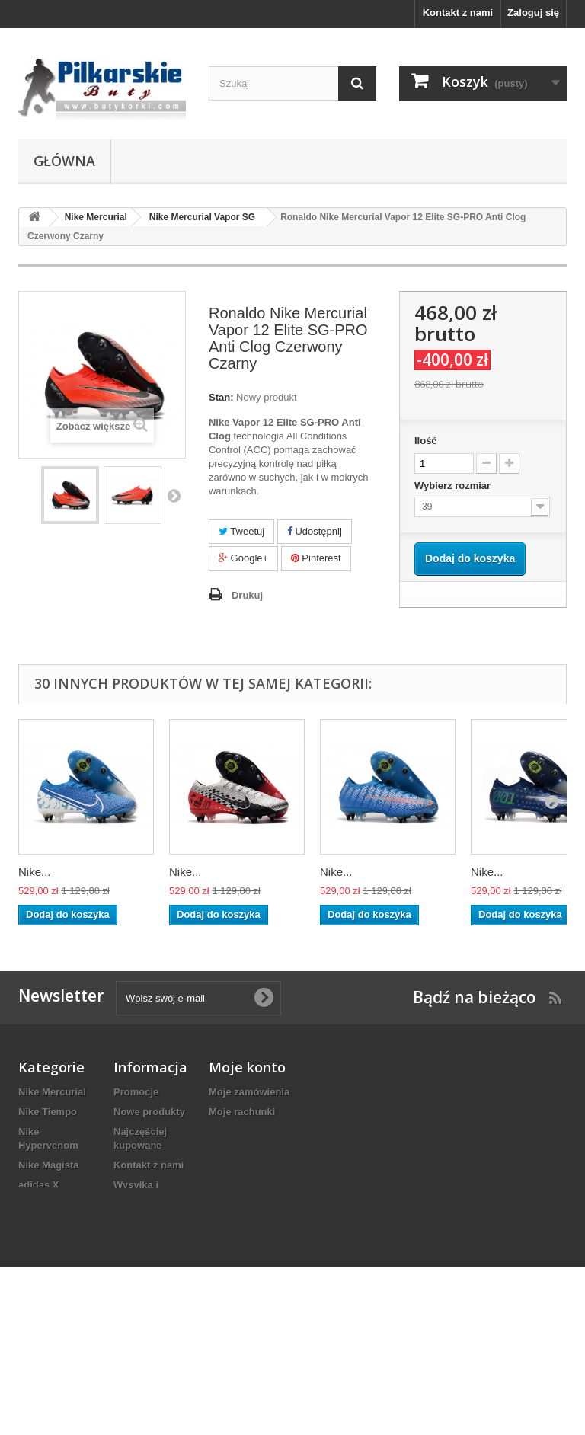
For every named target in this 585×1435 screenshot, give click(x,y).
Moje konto (247, 1067)
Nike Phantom (51, 1204)
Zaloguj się (533, 12)
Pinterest (316, 558)
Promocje (135, 1092)
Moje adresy (237, 1131)
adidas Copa (47, 1311)
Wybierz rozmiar (454, 485)
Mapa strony (142, 1338)
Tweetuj (241, 531)
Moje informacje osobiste (268, 1151)
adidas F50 (43, 1331)
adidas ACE (45, 1258)
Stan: (221, 397)
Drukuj (247, 595)
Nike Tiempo (47, 1111)
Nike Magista (48, 1165)
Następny (173, 495)
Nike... (34, 871)
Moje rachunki (242, 1111)
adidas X (38, 1185)
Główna (64, 161)
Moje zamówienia (249, 1092)
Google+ (243, 558)
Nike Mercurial (52, 1092)
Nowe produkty (149, 1111)
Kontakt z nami (458, 12)
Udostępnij (314, 531)
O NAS (129, 1285)
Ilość (425, 440)
